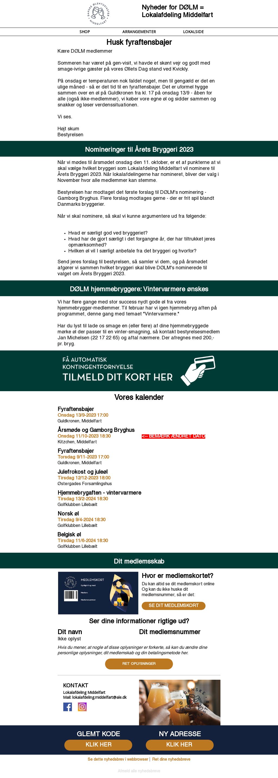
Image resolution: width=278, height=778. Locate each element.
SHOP (85, 31)
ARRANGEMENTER (139, 31)
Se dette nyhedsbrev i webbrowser (118, 759)
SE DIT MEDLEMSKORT (174, 606)
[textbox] (179, 734)
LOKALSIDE (193, 31)
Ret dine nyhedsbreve (171, 759)
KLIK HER (98, 745)
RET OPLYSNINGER (139, 664)
